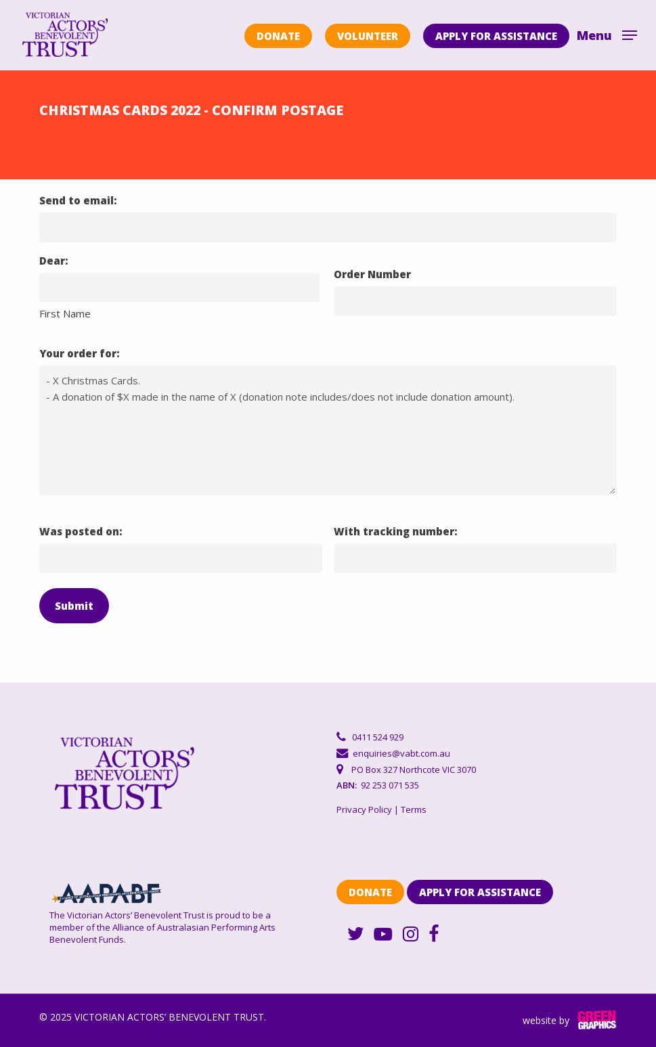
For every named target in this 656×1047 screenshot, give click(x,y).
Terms (414, 809)
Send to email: (78, 200)
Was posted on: (81, 531)
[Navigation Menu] (607, 34)
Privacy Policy (364, 809)
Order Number (372, 274)
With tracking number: (396, 531)
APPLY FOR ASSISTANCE (496, 36)
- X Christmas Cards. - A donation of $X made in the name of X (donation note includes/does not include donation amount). (327, 430)
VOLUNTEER (367, 36)
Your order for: (79, 353)
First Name (65, 313)
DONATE (278, 36)
